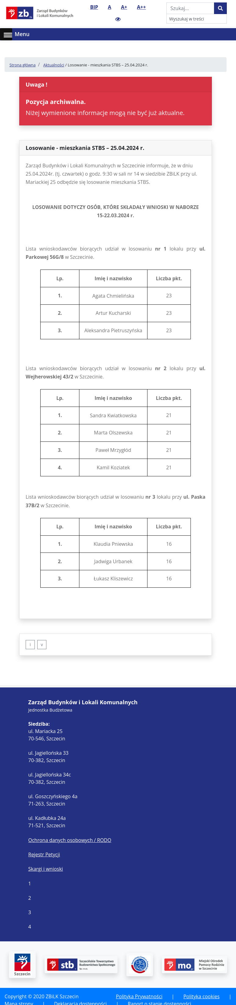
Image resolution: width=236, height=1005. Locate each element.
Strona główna (22, 65)
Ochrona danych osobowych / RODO (69, 840)
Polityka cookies (201, 996)
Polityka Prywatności (139, 996)
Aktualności (53, 65)
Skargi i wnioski (45, 868)
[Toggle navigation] (227, 34)
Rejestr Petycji (44, 854)
